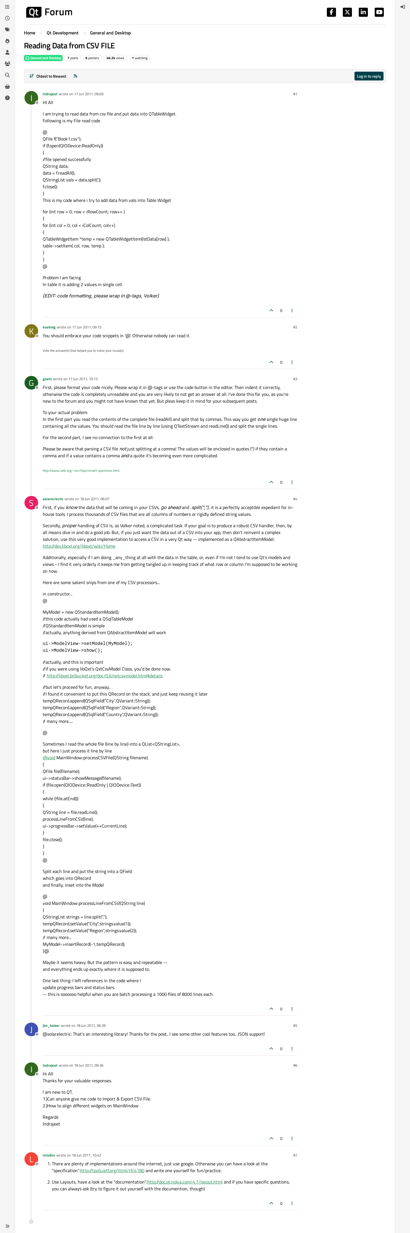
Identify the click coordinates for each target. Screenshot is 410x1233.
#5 (295, 1025)
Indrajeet (50, 94)
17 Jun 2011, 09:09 (88, 94)
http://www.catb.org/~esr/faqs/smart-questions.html (81, 470)
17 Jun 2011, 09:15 (86, 327)
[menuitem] (402, 6)
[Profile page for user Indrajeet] (31, 98)
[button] (7, 1226)
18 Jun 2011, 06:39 (91, 1025)
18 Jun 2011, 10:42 (86, 1155)
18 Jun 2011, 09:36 (88, 1065)
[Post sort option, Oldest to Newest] (47, 76)
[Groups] (7, 63)
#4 (295, 499)
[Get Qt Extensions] (7, 86)
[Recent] (7, 18)
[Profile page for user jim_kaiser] (31, 1029)
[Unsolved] (7, 97)
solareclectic (53, 499)
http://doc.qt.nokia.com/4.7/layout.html (185, 1181)
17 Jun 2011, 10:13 (83, 379)
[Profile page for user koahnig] (31, 331)
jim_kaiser (51, 1025)
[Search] (7, 75)
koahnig (49, 327)
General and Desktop (43, 58)
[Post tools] (292, 310)
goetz (47, 379)
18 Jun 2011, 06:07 (94, 499)
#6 (295, 1065)
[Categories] (7, 6)
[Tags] (7, 29)
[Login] (402, 6)
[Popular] (7, 40)
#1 (295, 94)
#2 (295, 327)
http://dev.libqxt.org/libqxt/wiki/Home (79, 546)
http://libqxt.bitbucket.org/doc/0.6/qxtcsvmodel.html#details (105, 675)
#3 (295, 379)
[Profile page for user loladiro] (31, 1159)
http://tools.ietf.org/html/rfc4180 (112, 1170)
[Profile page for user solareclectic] (31, 503)
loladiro (49, 1155)
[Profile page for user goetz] (31, 383)
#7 (295, 1155)
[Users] (7, 52)
